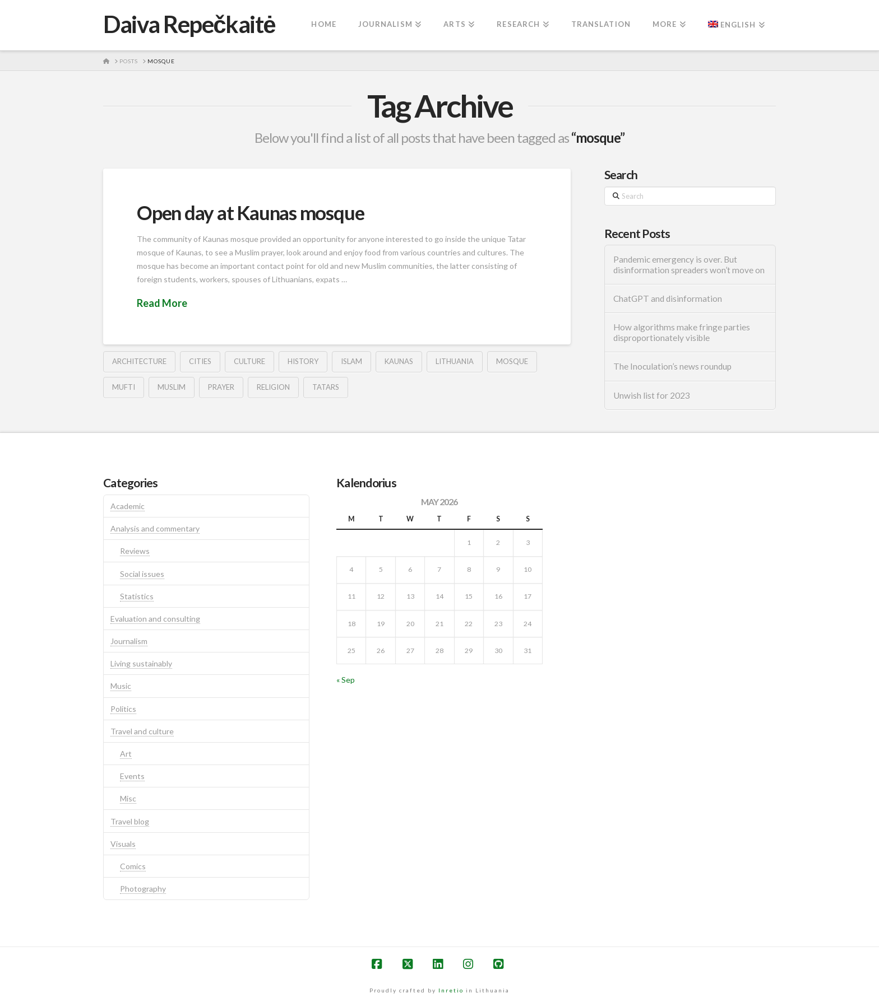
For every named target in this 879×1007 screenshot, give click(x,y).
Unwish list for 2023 (651, 395)
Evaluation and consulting (155, 618)
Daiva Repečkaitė (189, 24)
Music (120, 686)
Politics (123, 709)
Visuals (123, 844)
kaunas (399, 361)
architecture (139, 361)
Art (126, 753)
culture (249, 361)
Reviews (135, 551)
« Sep (345, 679)
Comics (133, 866)
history (303, 361)
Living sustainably (141, 663)
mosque (512, 361)
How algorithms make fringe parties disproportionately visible (681, 332)
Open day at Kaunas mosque (250, 212)
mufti (123, 387)
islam (351, 361)
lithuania (455, 361)
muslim (172, 387)
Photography (143, 888)
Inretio (451, 990)
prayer (221, 387)
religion (273, 387)
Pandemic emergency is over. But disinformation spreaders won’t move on (689, 264)
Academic (127, 506)
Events (132, 776)
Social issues (142, 574)
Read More (162, 303)
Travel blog (129, 821)
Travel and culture (142, 731)
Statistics (137, 596)
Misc (128, 798)
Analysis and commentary (155, 528)
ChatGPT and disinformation (667, 298)
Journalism (128, 641)
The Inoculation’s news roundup (672, 366)
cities (200, 361)
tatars (325, 387)
